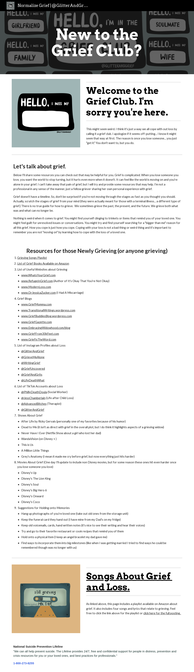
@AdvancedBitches (33, 403)
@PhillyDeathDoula (34, 392)
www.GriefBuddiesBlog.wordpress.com (46, 316)
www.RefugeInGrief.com (37, 281)
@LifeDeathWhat (32, 380)
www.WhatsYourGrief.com (38, 275)
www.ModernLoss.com (36, 287)
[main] (97, 42)
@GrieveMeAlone (32, 357)
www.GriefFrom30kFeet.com (40, 333)
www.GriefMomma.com (36, 304)
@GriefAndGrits (31, 374)
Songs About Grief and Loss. (129, 581)
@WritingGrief (30, 363)
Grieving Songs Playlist (32, 257)
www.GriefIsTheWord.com (38, 339)
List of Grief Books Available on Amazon (43, 263)
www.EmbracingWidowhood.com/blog (45, 327)
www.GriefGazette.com (36, 322)
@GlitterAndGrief (32, 351)
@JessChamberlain (33, 398)
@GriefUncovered (33, 368)
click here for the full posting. (162, 613)
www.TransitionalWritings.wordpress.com (48, 310)
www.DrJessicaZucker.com (38, 292)
